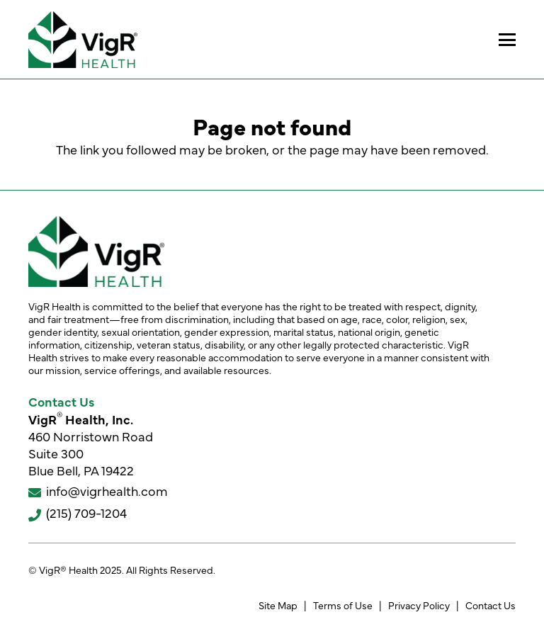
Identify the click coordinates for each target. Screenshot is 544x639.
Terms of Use (343, 605)
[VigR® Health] (82, 39)
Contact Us (490, 605)
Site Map (278, 605)
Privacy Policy (419, 605)
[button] (507, 39)
